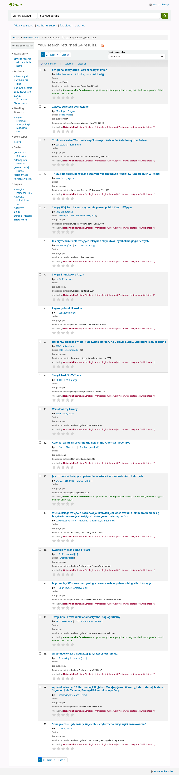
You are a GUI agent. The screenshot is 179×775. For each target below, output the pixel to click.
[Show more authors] (20, 103)
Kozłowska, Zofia (23, 87)
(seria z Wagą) (21, 174)
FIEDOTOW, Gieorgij (66, 379)
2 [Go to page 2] (47, 54)
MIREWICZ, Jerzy (65, 413)
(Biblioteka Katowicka (68, 350)
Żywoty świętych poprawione (70, 106)
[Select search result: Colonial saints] (40, 442)
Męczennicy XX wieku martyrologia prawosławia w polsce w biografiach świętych (102, 583)
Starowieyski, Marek (73, 658)
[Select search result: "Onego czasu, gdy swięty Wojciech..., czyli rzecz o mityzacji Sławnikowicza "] (40, 724)
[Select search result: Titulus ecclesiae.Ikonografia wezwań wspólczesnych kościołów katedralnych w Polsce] (40, 174)
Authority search (47, 25)
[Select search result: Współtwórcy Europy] (40, 409)
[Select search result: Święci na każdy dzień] (40, 70)
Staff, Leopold (68, 554)
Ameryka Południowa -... (21, 200)
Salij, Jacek (67, 312)
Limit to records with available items (22, 62)
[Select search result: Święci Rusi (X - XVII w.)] (40, 375)
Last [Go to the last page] (65, 54)
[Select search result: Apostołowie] (40, 653)
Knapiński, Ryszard (66, 178)
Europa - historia (23, 215)
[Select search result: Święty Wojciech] (40, 207)
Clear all (82, 63)
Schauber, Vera (64, 74)
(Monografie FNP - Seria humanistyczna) (77, 215)
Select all (69, 63)
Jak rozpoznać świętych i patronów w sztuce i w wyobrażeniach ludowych (97, 476)
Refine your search (22, 45)
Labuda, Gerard (22, 91)
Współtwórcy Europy (65, 409)
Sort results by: (117, 52)
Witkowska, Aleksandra (68, 144)
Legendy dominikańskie (67, 308)
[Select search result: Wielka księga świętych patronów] (40, 513)
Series (17, 147)
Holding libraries (19, 110)
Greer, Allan (68, 447)
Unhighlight (49, 63)
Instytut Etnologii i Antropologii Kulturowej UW (17, 4)
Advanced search (24, 25)
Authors (19, 71)
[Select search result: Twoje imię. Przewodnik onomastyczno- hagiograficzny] (40, 617)
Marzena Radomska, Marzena (97, 520)
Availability (21, 53)
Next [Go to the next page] (54, 54)
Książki (17, 141)
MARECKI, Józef (64, 245)
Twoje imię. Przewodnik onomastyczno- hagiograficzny (86, 617)
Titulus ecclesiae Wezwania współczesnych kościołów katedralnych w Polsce (99, 140)
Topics (18, 184)
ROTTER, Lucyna (85, 245)
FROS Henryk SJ (64, 621)
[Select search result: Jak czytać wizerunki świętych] (40, 241)
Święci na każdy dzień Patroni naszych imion (79, 69)
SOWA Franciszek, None (89, 621)
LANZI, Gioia (84, 480)
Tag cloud (66, 25)
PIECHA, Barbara (65, 346)
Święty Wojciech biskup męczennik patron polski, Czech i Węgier (92, 207)
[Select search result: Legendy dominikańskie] (40, 308)
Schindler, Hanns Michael (89, 74)
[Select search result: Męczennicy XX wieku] (40, 583)
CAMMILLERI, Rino (66, 520)
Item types (20, 136)
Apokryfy (19, 207)
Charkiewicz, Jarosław (73, 587)
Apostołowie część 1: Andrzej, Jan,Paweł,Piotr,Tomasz (85, 653)
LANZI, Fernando (65, 480)
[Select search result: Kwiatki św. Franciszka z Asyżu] (40, 550)
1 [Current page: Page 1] (43, 54)
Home (16, 37)
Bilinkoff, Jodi (21, 76)
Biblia (17, 211)
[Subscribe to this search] (102, 45)
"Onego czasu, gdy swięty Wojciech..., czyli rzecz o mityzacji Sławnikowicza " (99, 724)
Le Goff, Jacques (64, 279)
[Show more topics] (20, 219)
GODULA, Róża (64, 728)
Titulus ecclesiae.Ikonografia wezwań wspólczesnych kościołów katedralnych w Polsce (106, 173)
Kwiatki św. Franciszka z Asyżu (71, 549)
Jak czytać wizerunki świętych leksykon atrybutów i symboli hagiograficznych (100, 241)
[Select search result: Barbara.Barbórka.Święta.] (40, 342)
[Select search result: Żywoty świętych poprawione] (40, 106)
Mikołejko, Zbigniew (66, 111)
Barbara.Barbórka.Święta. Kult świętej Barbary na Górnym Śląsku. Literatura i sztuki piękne (109, 341)
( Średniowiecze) (23, 178)
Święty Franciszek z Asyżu (68, 274)
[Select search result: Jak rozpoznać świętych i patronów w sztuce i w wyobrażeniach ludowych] (40, 476)
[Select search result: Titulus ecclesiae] (40, 140)
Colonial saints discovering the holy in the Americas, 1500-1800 (91, 442)
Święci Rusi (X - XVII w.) (66, 375)
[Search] (164, 16)
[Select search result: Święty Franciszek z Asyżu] (40, 274)
